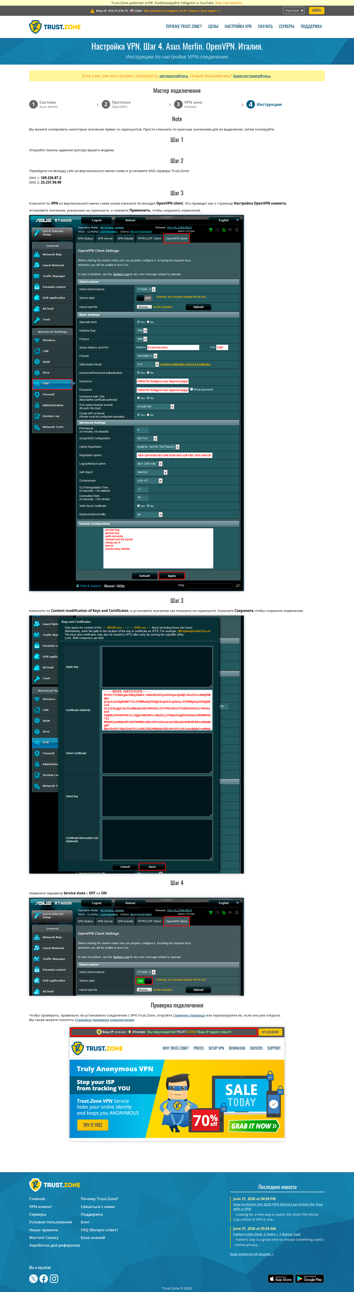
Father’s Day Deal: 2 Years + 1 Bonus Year (267, 1234)
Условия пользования (50, 1221)
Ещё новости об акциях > (251, 1254)
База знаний (93, 1237)
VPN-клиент (40, 1206)
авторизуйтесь (173, 75)
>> (182, 11)
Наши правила (43, 1229)
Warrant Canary (44, 1237)
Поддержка (311, 27)
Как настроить (229, 2)
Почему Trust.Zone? (184, 27)
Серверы (286, 27)
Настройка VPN (238, 27)
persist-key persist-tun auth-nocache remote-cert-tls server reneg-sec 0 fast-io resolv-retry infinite (158, 548)
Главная (37, 1198)
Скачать (265, 27)
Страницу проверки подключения (104, 1019)
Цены (213, 27)
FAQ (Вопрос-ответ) (99, 1229)
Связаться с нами (98, 1206)
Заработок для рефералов (54, 1245)
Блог (85, 1221)
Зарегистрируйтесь (252, 75)
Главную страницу (189, 1015)
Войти (316, 10)
